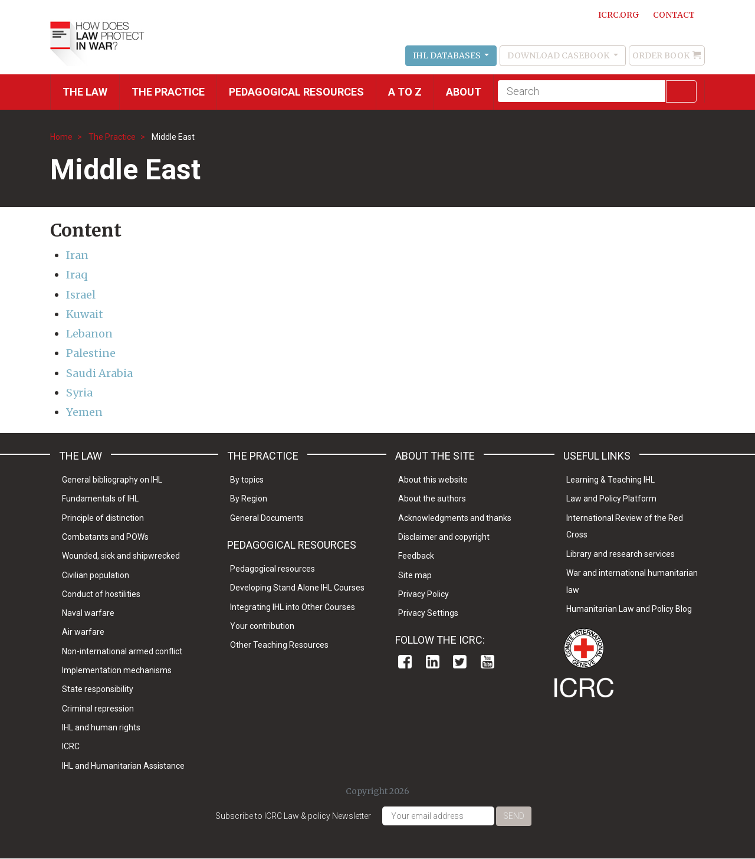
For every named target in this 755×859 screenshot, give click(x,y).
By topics (247, 479)
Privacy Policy (423, 594)
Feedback (416, 555)
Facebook (405, 661)
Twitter (460, 661)
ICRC (71, 746)
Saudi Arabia (99, 373)
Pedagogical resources (296, 92)
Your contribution (262, 626)
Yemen (84, 412)
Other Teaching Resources (279, 645)
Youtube (487, 661)
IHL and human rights (101, 727)
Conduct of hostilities (101, 594)
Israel (81, 294)
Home (61, 137)
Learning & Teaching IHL (610, 479)
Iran (77, 255)
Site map (415, 575)
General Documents (267, 518)
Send (513, 816)
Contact (674, 14)
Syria (79, 392)
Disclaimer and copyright (444, 537)
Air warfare (83, 632)
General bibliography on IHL (112, 479)
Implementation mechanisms (117, 670)
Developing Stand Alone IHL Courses (297, 587)
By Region (248, 498)
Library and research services (620, 554)
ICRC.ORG (618, 14)
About (463, 92)
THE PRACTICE (168, 92)
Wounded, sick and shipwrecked (121, 555)
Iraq (76, 274)
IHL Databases (447, 55)
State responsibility (97, 689)
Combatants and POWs (105, 537)
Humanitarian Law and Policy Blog (629, 609)
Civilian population (95, 575)
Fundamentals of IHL (100, 498)
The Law (85, 92)
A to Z (405, 92)
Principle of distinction (103, 518)
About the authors (432, 498)
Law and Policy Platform (611, 498)
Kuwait (84, 314)
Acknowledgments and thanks (454, 518)
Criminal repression (98, 708)
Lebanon (89, 333)
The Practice (112, 137)
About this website (433, 479)
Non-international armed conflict (122, 651)
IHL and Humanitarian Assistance (123, 766)
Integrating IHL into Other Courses (292, 607)
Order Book (661, 55)
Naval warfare (88, 613)
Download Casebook (559, 55)
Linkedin (432, 661)
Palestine (91, 353)
